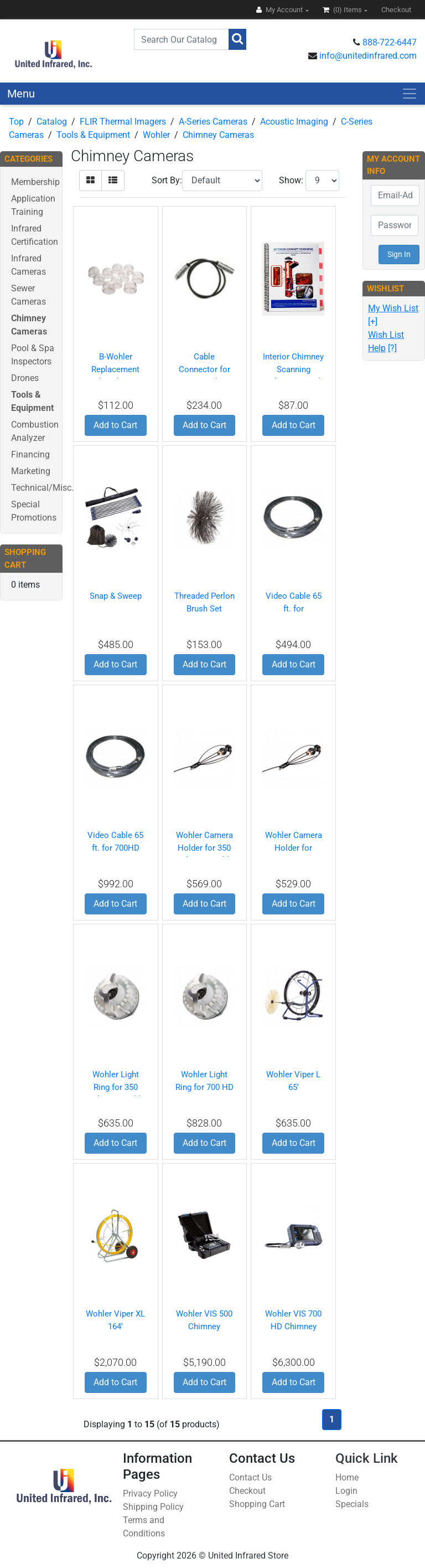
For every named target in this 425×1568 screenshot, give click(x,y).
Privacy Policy (150, 1493)
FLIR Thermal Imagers (123, 121)
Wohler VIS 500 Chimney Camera (204, 1326)
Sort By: (167, 180)
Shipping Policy (153, 1507)
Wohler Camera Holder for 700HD (293, 847)
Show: (291, 180)
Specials (352, 1504)
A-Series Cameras (213, 121)
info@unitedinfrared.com (368, 55)
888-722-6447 (389, 42)
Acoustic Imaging (294, 121)
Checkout (247, 1490)
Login (346, 1490)
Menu (21, 93)
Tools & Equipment (93, 135)
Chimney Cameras (218, 135)
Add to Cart (115, 425)
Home (347, 1477)
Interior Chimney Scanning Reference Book (293, 369)
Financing (30, 454)
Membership (35, 182)
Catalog (52, 121)
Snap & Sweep (116, 596)
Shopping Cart (257, 1504)
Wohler (156, 135)
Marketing (30, 471)
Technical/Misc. (42, 487)
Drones (25, 378)
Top (16, 121)
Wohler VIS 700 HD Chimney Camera (293, 1326)
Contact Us (250, 1477)
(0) (343, 10)
